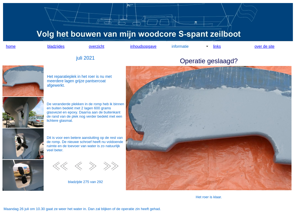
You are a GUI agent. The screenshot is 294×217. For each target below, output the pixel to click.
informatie (180, 46)
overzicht (96, 46)
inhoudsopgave (143, 46)
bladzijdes (56, 46)
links (217, 46)
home (11, 46)
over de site (264, 46)
